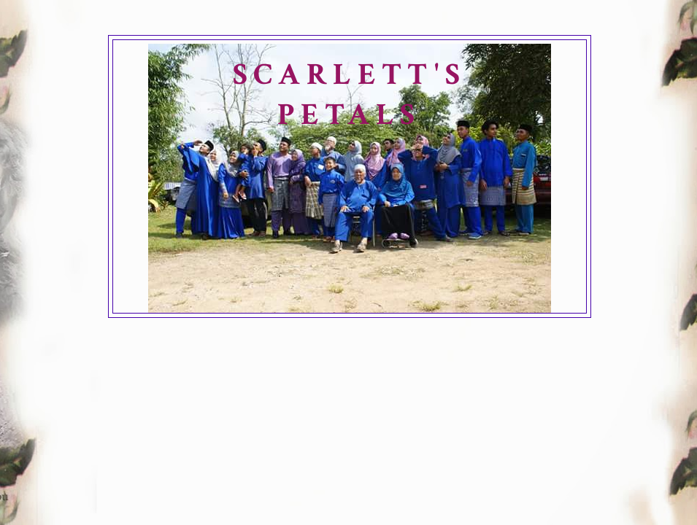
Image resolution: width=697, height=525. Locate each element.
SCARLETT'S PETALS (349, 95)
